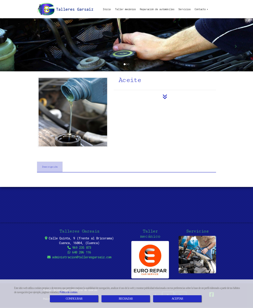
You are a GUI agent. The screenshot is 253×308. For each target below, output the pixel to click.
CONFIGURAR (74, 298)
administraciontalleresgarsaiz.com (81, 257)
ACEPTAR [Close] (177, 298)
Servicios (184, 9)
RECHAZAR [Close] (126, 298)
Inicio (107, 9)
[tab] (50, 167)
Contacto (201, 9)
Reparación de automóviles (157, 9)
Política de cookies (68, 292)
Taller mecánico (125, 9)
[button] (19, 44)
